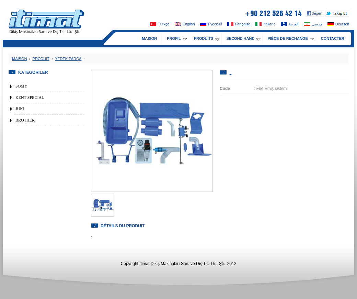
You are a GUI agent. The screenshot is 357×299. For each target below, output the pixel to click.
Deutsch (338, 24)
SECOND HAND (244, 38)
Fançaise (239, 24)
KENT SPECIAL (29, 97)
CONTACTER (332, 38)
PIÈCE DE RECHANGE (290, 38)
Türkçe (160, 24)
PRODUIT (40, 59)
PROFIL (176, 38)
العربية (290, 24)
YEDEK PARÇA (68, 59)
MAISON (149, 38)
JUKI (19, 108)
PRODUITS (206, 38)
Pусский (211, 24)
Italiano (265, 24)
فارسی (313, 24)
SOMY (21, 86)
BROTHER (25, 120)
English (185, 24)
